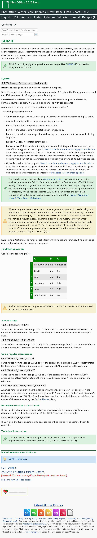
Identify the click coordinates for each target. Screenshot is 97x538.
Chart (76, 12)
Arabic (38, 17)
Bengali (75, 17)
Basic (85, 12)
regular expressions (53, 179)
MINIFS (30, 472)
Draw (50, 12)
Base (59, 12)
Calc (31, 12)
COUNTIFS (19, 472)
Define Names (42, 399)
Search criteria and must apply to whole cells (69, 149)
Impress (40, 12)
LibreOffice (8, 12)
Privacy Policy (31, 518)
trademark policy (33, 531)
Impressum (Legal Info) (12, 518)
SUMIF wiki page (17, 458)
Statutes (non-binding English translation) (57, 518)
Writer (21, 12)
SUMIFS (70, 64)
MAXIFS (40, 472)
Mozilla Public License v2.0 (34, 523)
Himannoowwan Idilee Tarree (16, 479)
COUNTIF (6, 472)
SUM (3, 467)
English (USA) (10, 17)
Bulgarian (62, 17)
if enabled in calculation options (67, 172)
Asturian (49, 17)
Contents (7, 24)
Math (67, 12)
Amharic (26, 17)
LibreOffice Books (48, 505)
